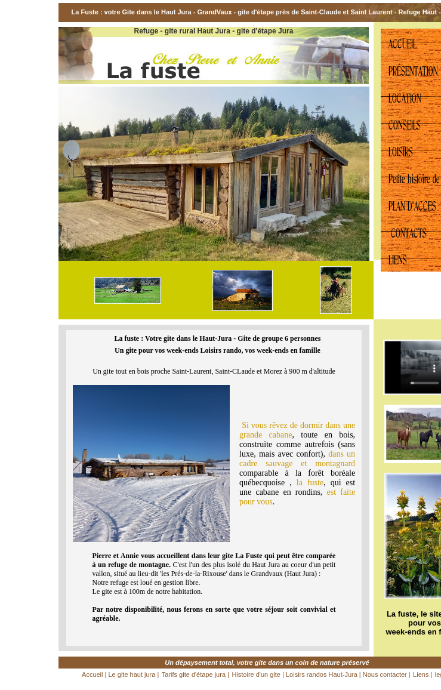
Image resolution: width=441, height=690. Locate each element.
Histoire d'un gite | (259, 674)
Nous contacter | (386, 674)
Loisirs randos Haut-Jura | (323, 674)
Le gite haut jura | (133, 674)
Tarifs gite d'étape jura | (195, 674)
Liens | (422, 674)
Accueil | (95, 674)
